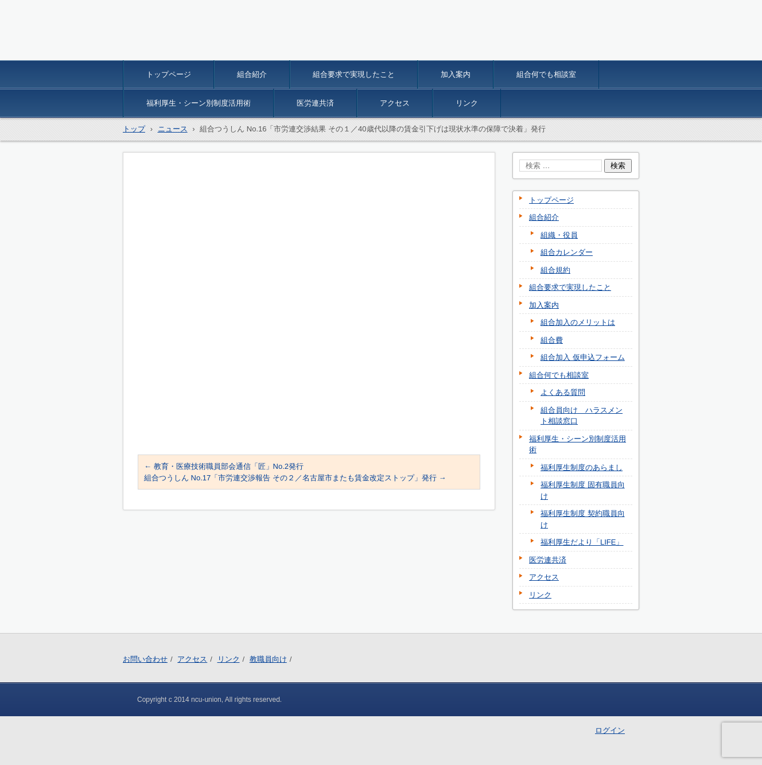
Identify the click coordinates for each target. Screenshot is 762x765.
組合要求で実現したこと (354, 74)
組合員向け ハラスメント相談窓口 (582, 416)
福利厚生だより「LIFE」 (582, 542)
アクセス (395, 103)
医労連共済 (315, 103)
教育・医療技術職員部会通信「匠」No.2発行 (224, 466)
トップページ (168, 74)
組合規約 (555, 270)
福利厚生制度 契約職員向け (583, 519)
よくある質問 (563, 392)
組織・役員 (559, 235)
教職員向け (268, 659)
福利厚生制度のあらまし (582, 467)
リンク (467, 103)
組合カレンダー (567, 252)
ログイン (610, 730)
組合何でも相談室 (546, 74)
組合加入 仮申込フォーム (583, 357)
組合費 (552, 340)
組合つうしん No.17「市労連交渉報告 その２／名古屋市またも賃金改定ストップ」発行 (295, 477)
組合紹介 (252, 74)
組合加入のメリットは (578, 322)
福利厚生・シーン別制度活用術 (198, 103)
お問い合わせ (145, 659)
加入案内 (456, 74)
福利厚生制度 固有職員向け (583, 490)
